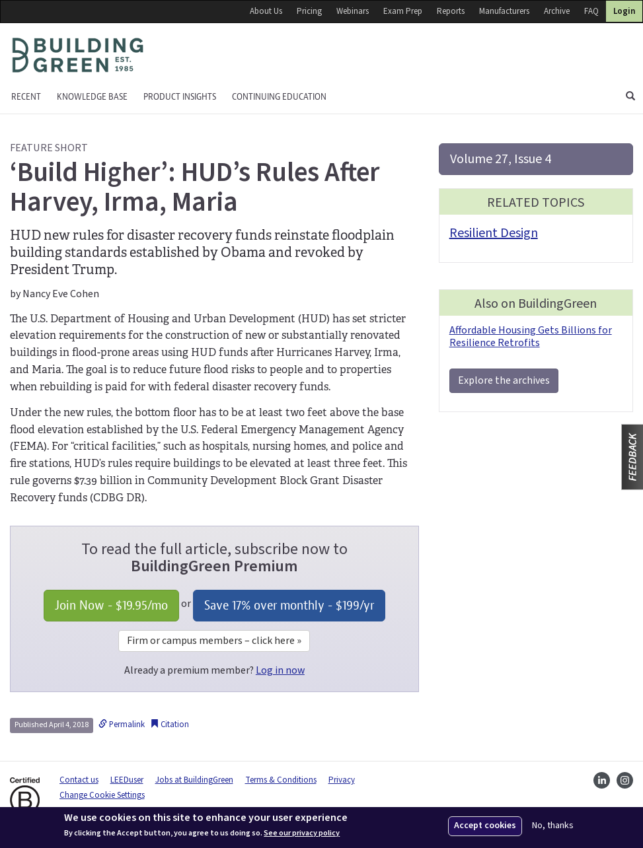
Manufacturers (504, 11)
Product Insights (179, 96)
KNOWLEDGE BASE (92, 96)
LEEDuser (126, 780)
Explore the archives (504, 380)
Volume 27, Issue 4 (500, 159)
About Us (266, 11)
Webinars (352, 11)
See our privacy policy (302, 833)
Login (624, 11)
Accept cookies (485, 825)
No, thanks (553, 826)
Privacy (341, 780)
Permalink (121, 724)
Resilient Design (493, 233)
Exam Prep (402, 11)
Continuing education (279, 96)
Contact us (78, 780)
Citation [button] (169, 724)
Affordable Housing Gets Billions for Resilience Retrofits (530, 336)
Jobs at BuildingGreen (194, 780)
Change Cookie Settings (102, 795)
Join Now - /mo (111, 605)
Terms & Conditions (281, 780)
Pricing (309, 11)
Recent (26, 96)
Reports (451, 11)
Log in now (280, 670)
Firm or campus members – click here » (214, 640)
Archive (557, 11)
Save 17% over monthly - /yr (289, 605)
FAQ (591, 11)
